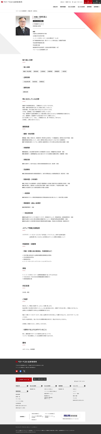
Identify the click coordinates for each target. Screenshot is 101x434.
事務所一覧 (68, 2)
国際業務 (89, 6)
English (75, 2)
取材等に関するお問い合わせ (21, 404)
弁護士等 (18, 385)
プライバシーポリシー (26, 426)
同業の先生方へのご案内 (20, 406)
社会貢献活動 (18, 402)
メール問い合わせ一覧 (38, 379)
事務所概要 (63, 6)
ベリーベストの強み (19, 400)
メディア (74, 390)
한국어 (81, 2)
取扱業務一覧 (32, 388)
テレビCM (75, 397)
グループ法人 (18, 397)
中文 (78, 2)
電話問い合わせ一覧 (23, 379)
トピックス (75, 385)
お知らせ (62, 2)
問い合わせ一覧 (88, 3)
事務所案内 (18, 390)
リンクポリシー (34, 426)
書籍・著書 (75, 394)
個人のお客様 (71, 6)
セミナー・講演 (76, 392)
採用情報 (96, 6)
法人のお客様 (81, 6)
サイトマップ (18, 426)
